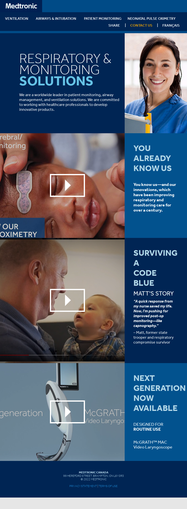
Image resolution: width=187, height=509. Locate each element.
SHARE (114, 25)
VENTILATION (16, 18)
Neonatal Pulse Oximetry (152, 18)
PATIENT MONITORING (103, 18)
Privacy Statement (83, 486)
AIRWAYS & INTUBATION (56, 18)
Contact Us (141, 25)
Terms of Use (108, 486)
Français (171, 25)
